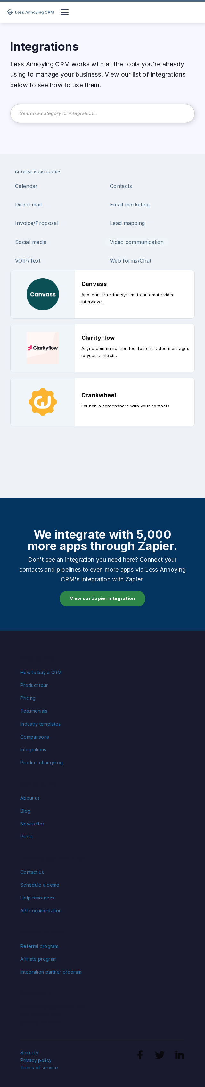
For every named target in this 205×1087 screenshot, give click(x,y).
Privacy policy (36, 1060)
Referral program (39, 946)
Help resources (37, 897)
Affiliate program (38, 959)
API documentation (41, 910)
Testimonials (34, 711)
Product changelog (41, 762)
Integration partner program (50, 971)
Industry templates (40, 724)
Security (29, 1052)
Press (26, 836)
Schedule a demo (40, 885)
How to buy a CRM (41, 672)
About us (30, 798)
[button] (63, 12)
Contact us (32, 872)
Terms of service (39, 1067)
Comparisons (34, 737)
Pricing (28, 698)
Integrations (33, 749)
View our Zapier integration (102, 598)
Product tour (34, 685)
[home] (31, 12)
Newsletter (32, 823)
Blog (25, 811)
